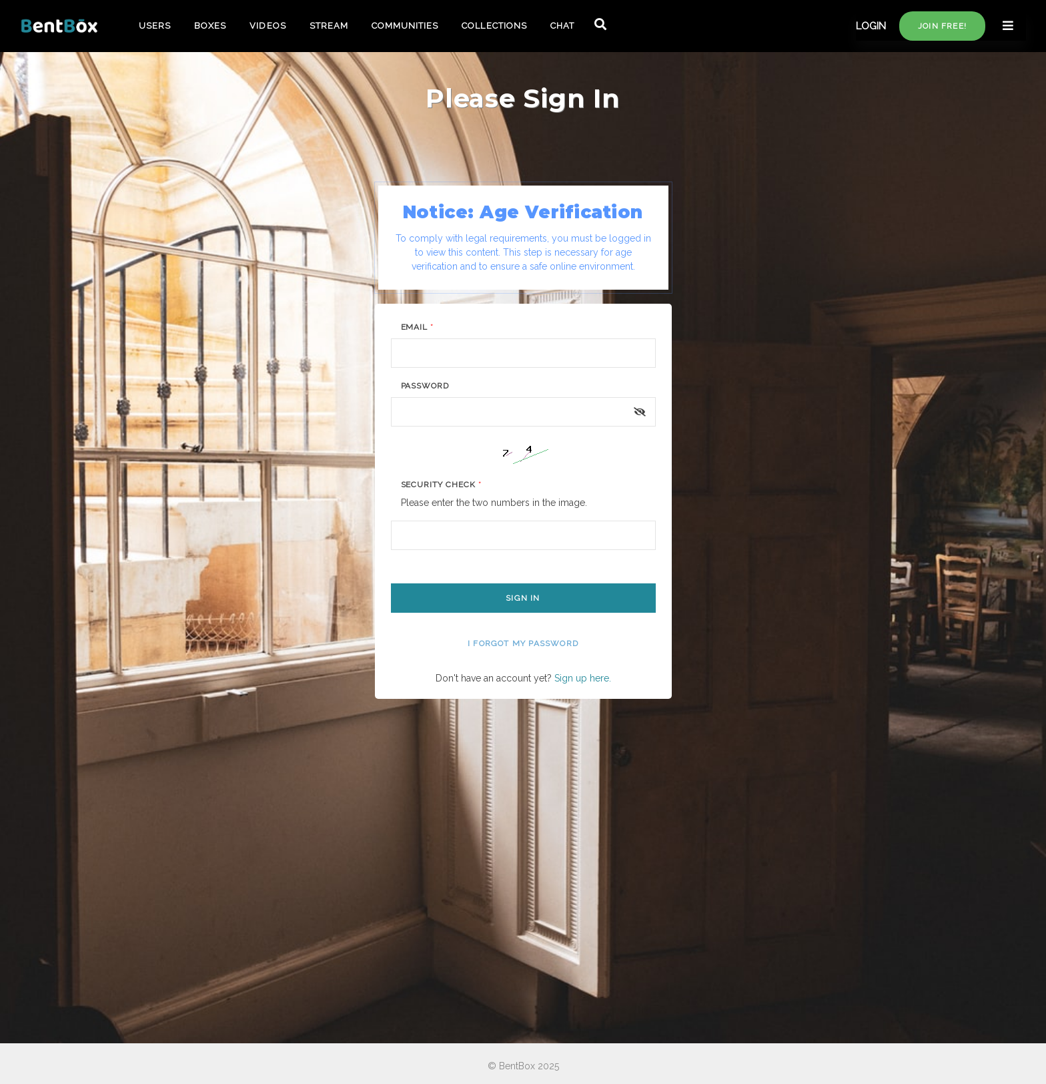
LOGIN (871, 26)
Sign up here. (582, 678)
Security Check (441, 484)
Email (417, 327)
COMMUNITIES (405, 26)
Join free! (942, 26)
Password (425, 385)
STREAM (329, 26)
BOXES (210, 26)
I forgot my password (523, 643)
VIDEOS (267, 26)
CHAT (562, 26)
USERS (155, 26)
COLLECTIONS (494, 26)
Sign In (523, 598)
